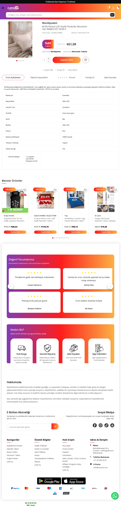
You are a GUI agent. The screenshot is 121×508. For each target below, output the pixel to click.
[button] (16, 60)
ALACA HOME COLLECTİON (45, 215)
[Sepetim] (117, 7)
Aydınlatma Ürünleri (14, 446)
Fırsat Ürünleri (67, 449)
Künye (37, 455)
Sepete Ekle (66, 59)
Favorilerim (66, 455)
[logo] (13, 7)
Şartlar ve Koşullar (42, 449)
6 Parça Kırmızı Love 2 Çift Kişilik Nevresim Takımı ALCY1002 (44, 219)
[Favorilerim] (108, 7)
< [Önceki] (10, 286)
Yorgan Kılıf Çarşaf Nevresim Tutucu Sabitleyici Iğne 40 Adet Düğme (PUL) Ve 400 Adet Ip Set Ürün (106, 219)
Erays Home (9, 215)
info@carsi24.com (100, 467)
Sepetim (65, 452)
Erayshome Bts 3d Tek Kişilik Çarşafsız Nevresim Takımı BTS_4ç (14, 219)
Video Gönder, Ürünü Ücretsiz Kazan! (74, 459)
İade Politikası (40, 452)
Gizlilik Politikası (41, 446)
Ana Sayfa (66, 446)
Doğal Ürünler (12, 458)
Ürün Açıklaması (13, 77)
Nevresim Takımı (79, 51)
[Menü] (3, 8)
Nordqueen (49, 23)
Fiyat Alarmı (71, 70)
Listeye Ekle (47, 70)
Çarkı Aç (10, 461)
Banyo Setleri (12, 452)
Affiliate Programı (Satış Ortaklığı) (71, 465)
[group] (20, 39)
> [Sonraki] (110, 286)
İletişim (37, 461)
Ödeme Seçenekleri (39, 77)
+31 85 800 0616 (100, 460)
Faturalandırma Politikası (44, 458)
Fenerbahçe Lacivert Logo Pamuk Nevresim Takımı (74, 219)
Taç (66, 215)
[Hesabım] (113, 7)
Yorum (66, 77)
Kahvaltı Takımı (13, 449)
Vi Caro (98, 215)
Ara (112, 15)
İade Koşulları (110, 77)
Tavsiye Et (60, 70)
